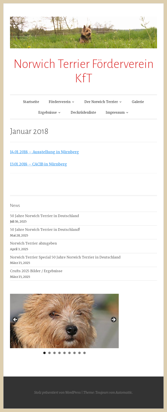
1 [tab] (44, 353)
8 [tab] (79, 353)
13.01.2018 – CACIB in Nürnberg (38, 164)
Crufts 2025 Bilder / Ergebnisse (36, 271)
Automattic (123, 392)
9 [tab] (84, 353)
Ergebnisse (47, 112)
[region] (64, 321)
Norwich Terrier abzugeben (33, 243)
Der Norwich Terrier (101, 102)
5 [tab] (64, 353)
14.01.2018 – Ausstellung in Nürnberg (44, 152)
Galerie (138, 102)
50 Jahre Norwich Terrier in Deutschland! (45, 230)
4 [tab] (59, 353)
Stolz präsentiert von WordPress (57, 392)
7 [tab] (74, 353)
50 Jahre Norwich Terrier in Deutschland (44, 216)
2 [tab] (49, 353)
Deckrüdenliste (83, 112)
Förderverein (59, 102)
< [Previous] (15, 320)
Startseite (31, 102)
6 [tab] (69, 353)
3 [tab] (54, 353)
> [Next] (113, 320)
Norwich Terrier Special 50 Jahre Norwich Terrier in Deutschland (65, 257)
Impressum (115, 112)
